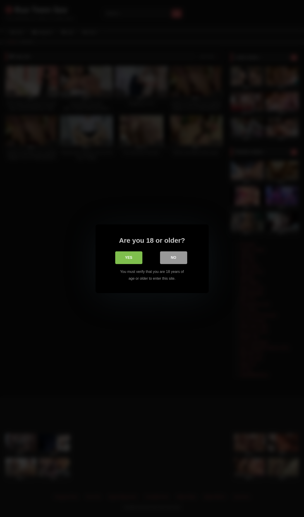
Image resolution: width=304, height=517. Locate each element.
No (173, 257)
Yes (128, 257)
